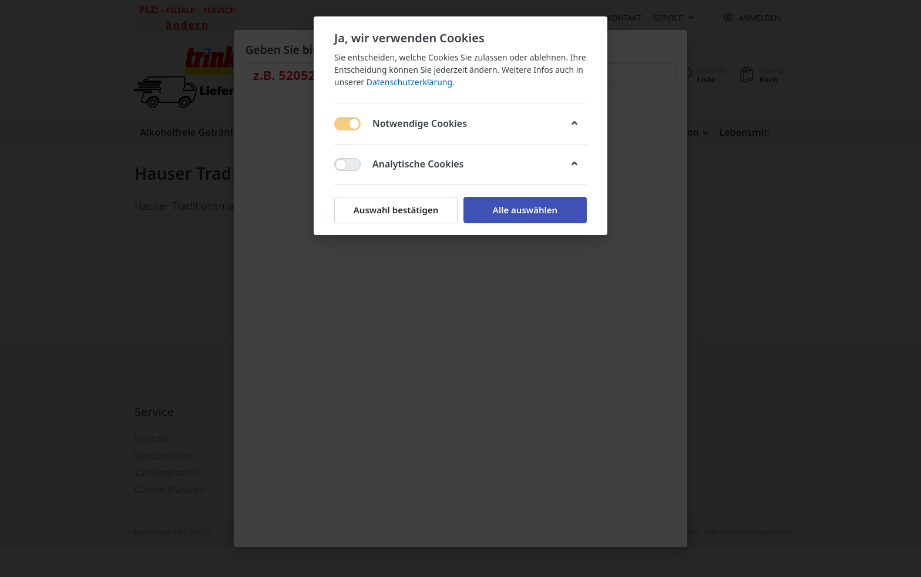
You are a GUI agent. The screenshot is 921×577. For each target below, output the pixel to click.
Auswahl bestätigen (396, 210)
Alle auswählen (525, 210)
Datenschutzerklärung (409, 82)
